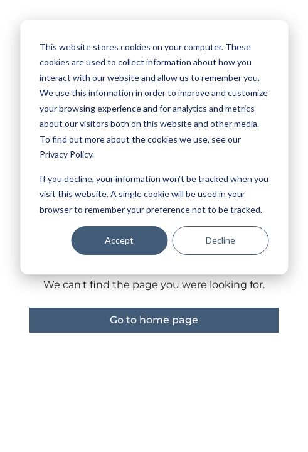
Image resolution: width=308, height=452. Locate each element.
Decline (220, 240)
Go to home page (154, 320)
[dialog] (154, 147)
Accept (119, 240)
